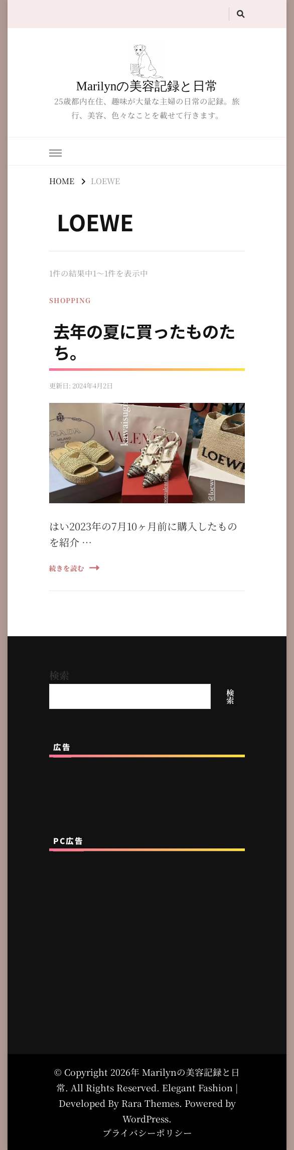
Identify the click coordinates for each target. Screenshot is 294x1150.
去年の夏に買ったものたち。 (144, 341)
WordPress (145, 1118)
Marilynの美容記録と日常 (147, 86)
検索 (59, 675)
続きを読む (74, 567)
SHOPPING (70, 300)
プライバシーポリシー (147, 1132)
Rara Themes (150, 1103)
